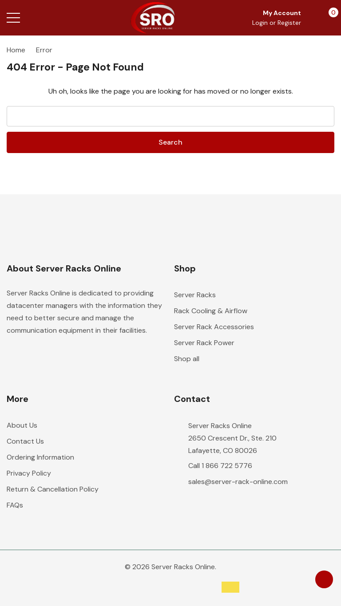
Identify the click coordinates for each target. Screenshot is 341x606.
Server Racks (195, 294)
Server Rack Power (204, 342)
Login (261, 23)
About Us (22, 425)
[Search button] (47, 18)
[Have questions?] (324, 579)
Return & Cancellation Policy (53, 489)
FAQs (15, 505)
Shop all (186, 358)
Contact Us (25, 441)
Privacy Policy (29, 473)
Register (289, 23)
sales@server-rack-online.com (238, 481)
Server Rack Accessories (214, 326)
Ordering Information (40, 457)
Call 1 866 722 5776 (220, 465)
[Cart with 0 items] (328, 18)
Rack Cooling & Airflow (210, 310)
